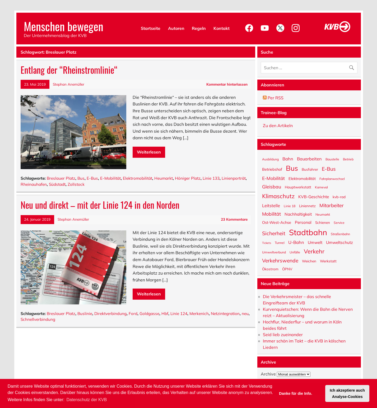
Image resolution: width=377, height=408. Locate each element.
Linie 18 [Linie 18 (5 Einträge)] (289, 206)
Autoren (176, 28)
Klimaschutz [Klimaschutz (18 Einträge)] (278, 195)
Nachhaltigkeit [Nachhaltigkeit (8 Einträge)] (298, 214)
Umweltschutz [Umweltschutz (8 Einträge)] (339, 242)
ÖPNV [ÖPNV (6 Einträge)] (287, 269)
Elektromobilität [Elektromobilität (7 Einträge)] (302, 178)
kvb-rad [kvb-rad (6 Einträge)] (339, 196)
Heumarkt (163, 178)
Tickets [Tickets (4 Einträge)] (266, 242)
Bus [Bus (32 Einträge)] (292, 168)
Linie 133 (211, 178)
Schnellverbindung (38, 319)
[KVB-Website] (337, 32)
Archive (268, 374)
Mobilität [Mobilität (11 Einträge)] (271, 213)
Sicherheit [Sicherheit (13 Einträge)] (273, 233)
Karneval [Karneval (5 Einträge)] (321, 187)
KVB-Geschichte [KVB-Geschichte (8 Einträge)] (313, 196)
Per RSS (273, 97)
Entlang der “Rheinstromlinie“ (69, 69)
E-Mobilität (110, 178)
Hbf (164, 313)
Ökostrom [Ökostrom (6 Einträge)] (270, 269)
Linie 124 (178, 313)
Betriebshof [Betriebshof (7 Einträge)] (272, 169)
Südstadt (57, 184)
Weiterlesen (149, 152)
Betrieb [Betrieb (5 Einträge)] (348, 159)
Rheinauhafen (34, 184)
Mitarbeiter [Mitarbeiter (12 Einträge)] (331, 205)
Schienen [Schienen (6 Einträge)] (322, 222)
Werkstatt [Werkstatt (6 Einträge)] (328, 261)
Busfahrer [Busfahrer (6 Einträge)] (310, 169)
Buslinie (84, 313)
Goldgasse (149, 313)
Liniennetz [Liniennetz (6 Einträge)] (307, 205)
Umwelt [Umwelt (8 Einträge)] (315, 242)
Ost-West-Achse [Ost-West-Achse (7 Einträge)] (276, 222)
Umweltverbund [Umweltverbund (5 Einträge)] (274, 252)
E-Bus (92, 178)
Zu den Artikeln (278, 125)
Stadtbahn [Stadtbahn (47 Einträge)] (308, 232)
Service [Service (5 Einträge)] (339, 222)
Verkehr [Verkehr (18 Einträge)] (314, 251)
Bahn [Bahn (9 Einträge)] (287, 158)
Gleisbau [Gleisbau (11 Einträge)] (271, 186)
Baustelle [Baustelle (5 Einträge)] (332, 159)
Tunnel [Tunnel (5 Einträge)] (280, 242)
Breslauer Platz (61, 178)
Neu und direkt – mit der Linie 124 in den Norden (100, 204)
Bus (81, 178)
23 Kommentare (234, 219)
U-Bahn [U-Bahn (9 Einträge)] (296, 242)
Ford (133, 313)
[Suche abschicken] (352, 66)
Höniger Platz (188, 178)
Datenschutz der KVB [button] (86, 399)
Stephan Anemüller (68, 84)
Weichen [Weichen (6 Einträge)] (309, 261)
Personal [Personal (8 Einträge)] (303, 222)
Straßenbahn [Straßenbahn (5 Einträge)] (340, 234)
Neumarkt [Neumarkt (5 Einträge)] (322, 214)
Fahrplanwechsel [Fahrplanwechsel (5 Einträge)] (332, 178)
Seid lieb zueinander (283, 334)
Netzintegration (225, 313)
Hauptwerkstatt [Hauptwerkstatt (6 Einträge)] (298, 187)
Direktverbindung (110, 313)
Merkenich (199, 313)
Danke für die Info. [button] (295, 393)
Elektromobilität (137, 178)
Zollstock (76, 184)
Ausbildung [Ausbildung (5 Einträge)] (270, 159)
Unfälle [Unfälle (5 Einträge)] (295, 252)
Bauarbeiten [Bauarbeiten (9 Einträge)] (309, 158)
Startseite (150, 28)
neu (245, 313)
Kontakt (221, 28)
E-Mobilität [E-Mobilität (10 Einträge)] (273, 177)
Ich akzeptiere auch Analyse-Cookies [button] (347, 393)
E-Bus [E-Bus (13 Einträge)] (329, 168)
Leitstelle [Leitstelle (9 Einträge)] (271, 205)
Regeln (199, 28)
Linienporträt (234, 178)
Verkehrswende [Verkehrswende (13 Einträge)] (280, 260)
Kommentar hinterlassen (227, 84)
